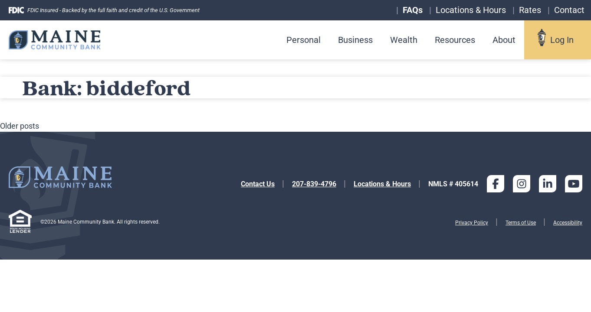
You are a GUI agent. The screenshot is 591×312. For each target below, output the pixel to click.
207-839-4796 (314, 184)
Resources (455, 40)
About (503, 40)
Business (355, 40)
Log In (562, 40)
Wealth (403, 40)
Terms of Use (521, 223)
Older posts (19, 125)
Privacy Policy (471, 223)
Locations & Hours (382, 184)
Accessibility (567, 223)
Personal (303, 40)
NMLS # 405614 (453, 184)
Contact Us (258, 184)
